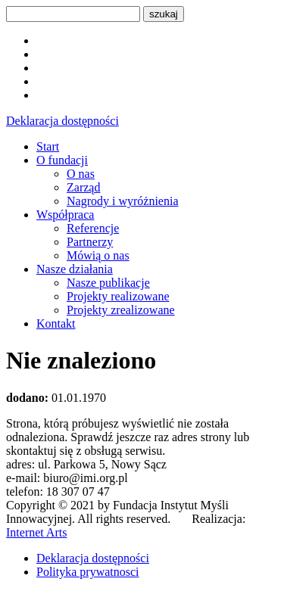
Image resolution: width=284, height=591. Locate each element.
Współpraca (65, 214)
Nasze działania (74, 269)
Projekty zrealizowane (121, 309)
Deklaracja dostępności (62, 120)
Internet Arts (36, 532)
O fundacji (62, 160)
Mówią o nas (98, 255)
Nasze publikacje (108, 282)
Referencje (93, 228)
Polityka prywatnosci (87, 571)
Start (47, 146)
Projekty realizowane (118, 296)
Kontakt (56, 323)
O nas (81, 173)
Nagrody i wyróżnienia (123, 200)
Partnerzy (90, 241)
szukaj (163, 14)
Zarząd (83, 187)
